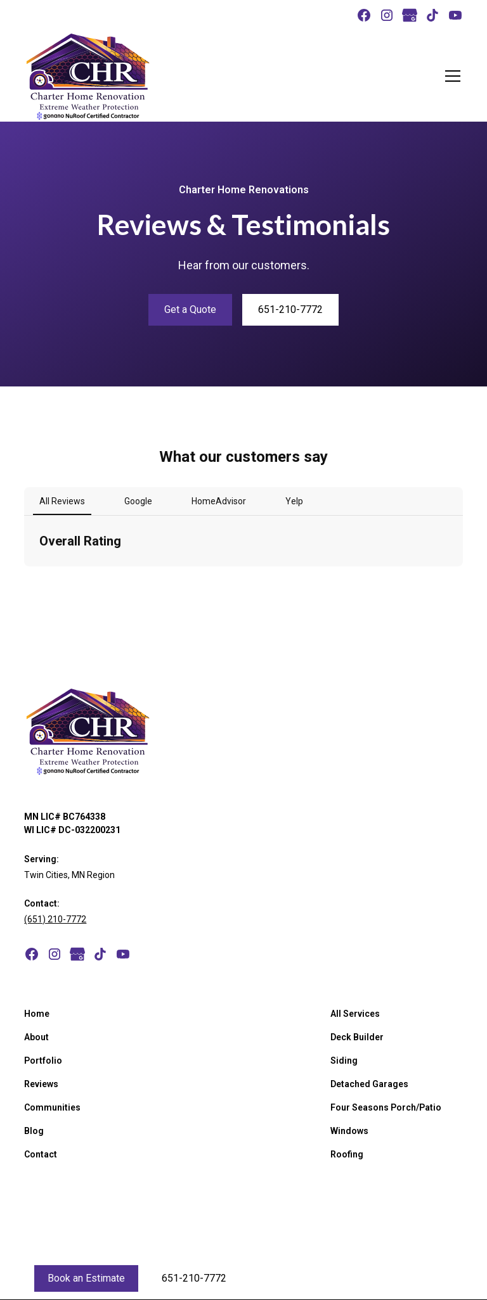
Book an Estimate (86, 1278)
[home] (87, 76)
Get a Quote (190, 309)
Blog (34, 1131)
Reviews (41, 1084)
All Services (355, 1014)
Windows (349, 1131)
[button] (450, 76)
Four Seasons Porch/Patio (385, 1107)
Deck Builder (357, 1037)
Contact (40, 1154)
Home (36, 1014)
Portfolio (43, 1060)
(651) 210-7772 (55, 919)
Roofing (346, 1154)
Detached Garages (369, 1084)
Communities (52, 1107)
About (36, 1037)
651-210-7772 (290, 309)
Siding (344, 1060)
